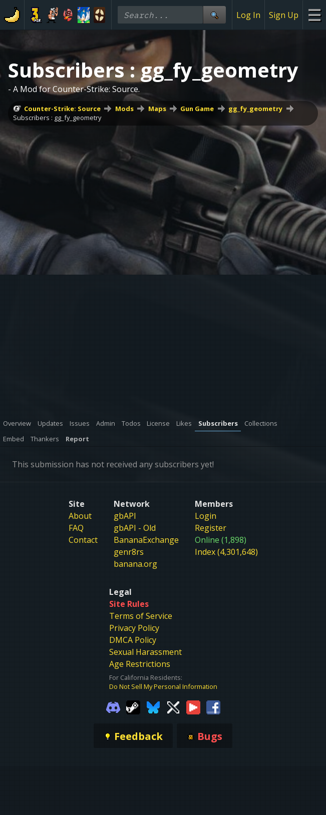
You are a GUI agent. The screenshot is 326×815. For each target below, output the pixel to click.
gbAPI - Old (135, 527)
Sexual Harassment (145, 651)
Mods (124, 108)
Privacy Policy (134, 627)
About (80, 515)
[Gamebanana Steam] (133, 706)
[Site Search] (214, 15)
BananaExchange (146, 539)
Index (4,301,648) (226, 551)
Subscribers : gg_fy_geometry (57, 117)
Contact (83, 539)
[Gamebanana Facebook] (213, 706)
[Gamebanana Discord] (113, 706)
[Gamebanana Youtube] (193, 706)
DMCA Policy (132, 639)
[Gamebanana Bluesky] (153, 706)
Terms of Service (140, 615)
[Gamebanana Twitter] (173, 706)
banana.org (135, 563)
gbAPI (125, 515)
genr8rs (129, 551)
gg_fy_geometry (255, 108)
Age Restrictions (139, 663)
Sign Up (283, 15)
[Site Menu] (314, 15)
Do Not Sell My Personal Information (163, 686)
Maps (157, 108)
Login (205, 515)
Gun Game (197, 108)
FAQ (76, 527)
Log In (248, 15)
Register (210, 527)
